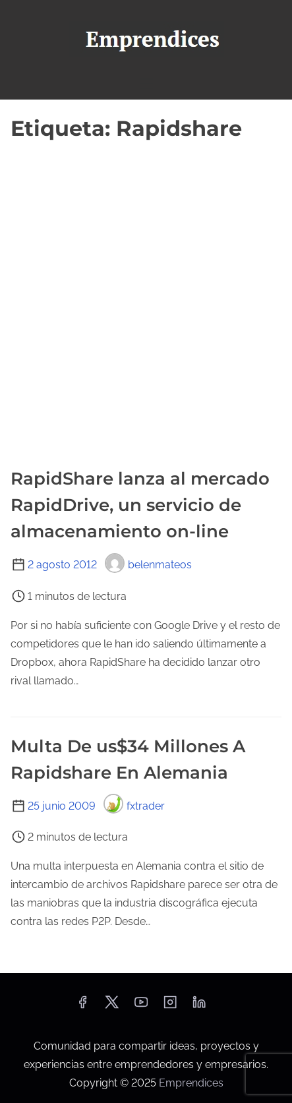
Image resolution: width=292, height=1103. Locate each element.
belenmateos (148, 564)
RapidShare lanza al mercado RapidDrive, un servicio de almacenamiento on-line (140, 505)
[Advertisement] (146, 298)
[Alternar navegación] (146, 83)
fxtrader (134, 806)
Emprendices (191, 1083)
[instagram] (170, 1006)
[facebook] (82, 1006)
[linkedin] (199, 1006)
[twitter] (112, 1006)
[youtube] (141, 1006)
